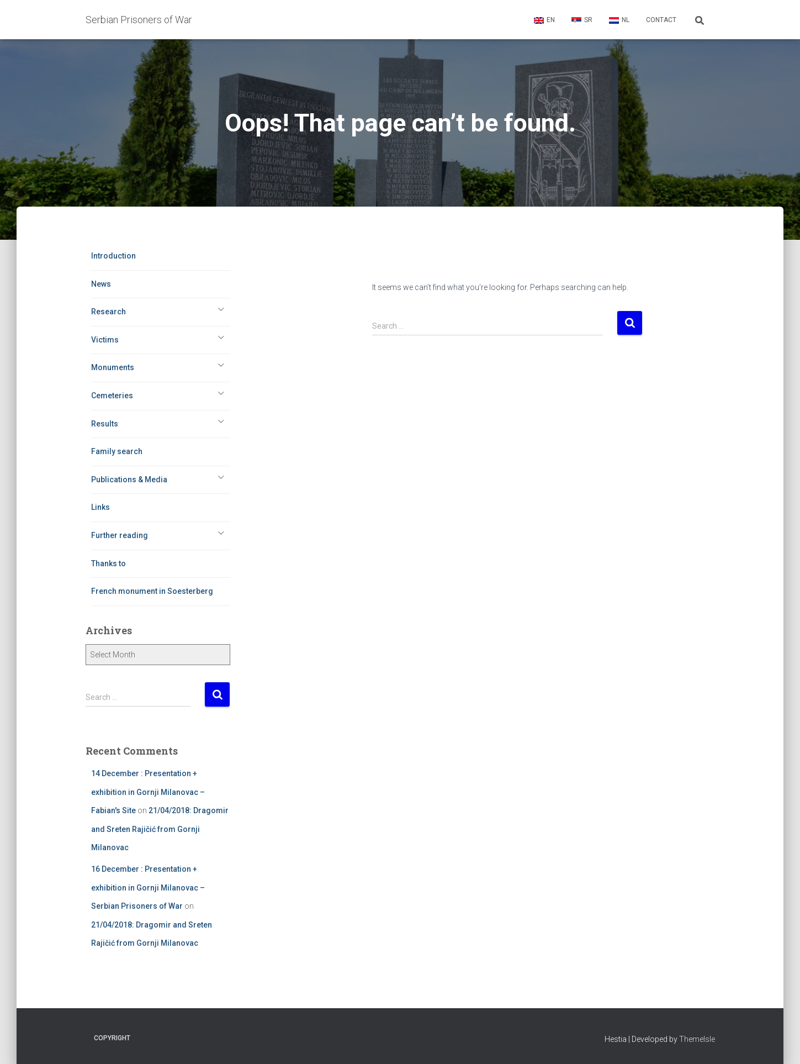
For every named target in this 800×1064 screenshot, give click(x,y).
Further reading (119, 535)
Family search (116, 451)
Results (104, 423)
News (101, 284)
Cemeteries (112, 395)
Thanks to (108, 563)
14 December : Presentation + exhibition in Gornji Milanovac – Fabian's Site (148, 792)
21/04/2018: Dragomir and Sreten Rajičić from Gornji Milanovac (160, 829)
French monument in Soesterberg (152, 591)
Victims (105, 339)
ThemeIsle (697, 1039)
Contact (661, 20)
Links (100, 507)
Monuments (112, 367)
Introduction (113, 255)
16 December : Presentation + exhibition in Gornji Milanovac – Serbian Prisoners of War (148, 887)
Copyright (112, 1038)
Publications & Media (129, 479)
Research (108, 311)
